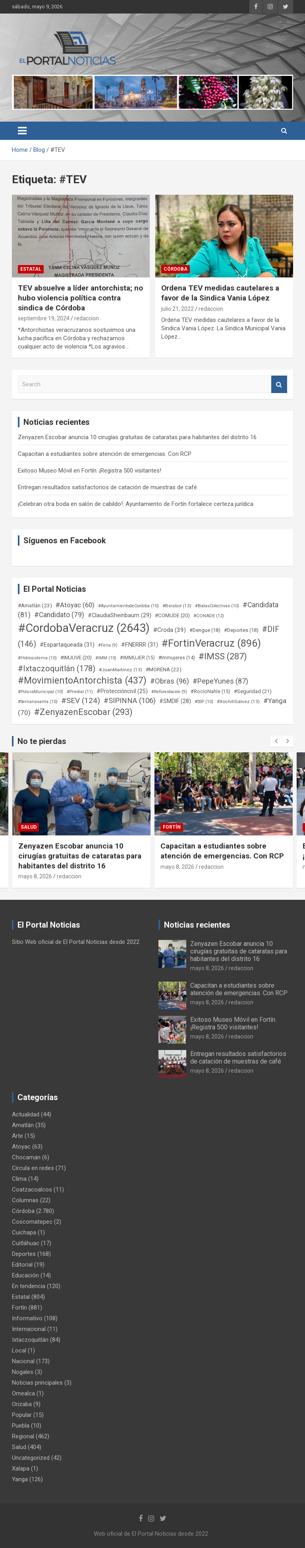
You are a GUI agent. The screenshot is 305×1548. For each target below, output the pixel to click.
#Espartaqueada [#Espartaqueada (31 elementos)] (67, 644)
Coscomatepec (32, 1221)
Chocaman (26, 1157)
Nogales (22, 1372)
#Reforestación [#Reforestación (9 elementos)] (169, 691)
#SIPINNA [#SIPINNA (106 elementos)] (130, 700)
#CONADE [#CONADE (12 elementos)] (208, 615)
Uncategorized (31, 1457)
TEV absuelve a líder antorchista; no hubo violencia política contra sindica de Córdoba (80, 297)
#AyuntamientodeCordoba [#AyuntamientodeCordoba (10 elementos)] (128, 605)
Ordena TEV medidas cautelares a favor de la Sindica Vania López (220, 292)
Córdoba (175, 269)
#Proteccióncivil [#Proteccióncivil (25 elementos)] (122, 691)
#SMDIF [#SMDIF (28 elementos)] (175, 701)
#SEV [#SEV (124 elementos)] (80, 700)
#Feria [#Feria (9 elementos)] (108, 645)
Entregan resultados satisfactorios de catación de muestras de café (107, 487)
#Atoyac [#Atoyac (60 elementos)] (75, 605)
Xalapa (20, 1468)
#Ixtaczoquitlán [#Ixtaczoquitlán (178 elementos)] (56, 668)
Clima (19, 1178)
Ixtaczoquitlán (30, 1339)
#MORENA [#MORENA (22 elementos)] (163, 669)
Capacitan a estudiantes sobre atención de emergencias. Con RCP (104, 453)
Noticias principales (37, 1382)
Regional (23, 1436)
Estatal (30, 269)
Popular (22, 1414)
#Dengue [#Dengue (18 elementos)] (204, 630)
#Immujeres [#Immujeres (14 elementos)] (176, 658)
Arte (17, 1135)
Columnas (25, 1200)
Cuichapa (24, 1232)
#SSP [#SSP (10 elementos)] (204, 701)
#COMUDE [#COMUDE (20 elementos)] (172, 615)
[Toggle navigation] (22, 131)
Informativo (27, 1318)
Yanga (20, 1479)
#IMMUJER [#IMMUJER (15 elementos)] (137, 658)
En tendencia (28, 1286)
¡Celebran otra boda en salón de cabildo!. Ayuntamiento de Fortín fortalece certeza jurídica (135, 504)
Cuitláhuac (25, 1243)
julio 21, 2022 (177, 309)
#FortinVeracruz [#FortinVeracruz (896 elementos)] (211, 643)
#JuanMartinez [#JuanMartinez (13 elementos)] (120, 669)
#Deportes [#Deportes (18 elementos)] (241, 630)
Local (19, 1350)
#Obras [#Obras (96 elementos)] (169, 681)
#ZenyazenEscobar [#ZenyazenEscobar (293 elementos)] (83, 712)
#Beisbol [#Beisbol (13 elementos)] (176, 605)
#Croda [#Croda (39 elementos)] (169, 630)
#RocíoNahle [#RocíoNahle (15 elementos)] (210, 691)
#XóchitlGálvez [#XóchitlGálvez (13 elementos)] (238, 701)
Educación (25, 1275)
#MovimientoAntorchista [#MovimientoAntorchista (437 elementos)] (82, 680)
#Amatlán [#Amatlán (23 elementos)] (35, 605)
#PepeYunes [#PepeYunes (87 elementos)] (220, 681)
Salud (29, 827)
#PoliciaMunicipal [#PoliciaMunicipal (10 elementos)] (40, 691)
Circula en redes (33, 1168)
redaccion (86, 318)
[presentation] (276, 741)
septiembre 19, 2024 (43, 318)
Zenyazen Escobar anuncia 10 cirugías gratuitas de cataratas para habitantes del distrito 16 (137, 437)
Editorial (22, 1264)
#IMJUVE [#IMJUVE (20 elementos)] (76, 658)
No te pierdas (41, 741)
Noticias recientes (197, 925)
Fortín (172, 827)
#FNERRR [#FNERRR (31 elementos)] (139, 644)
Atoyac (21, 1146)
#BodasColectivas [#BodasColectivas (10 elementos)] (217, 605)
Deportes (24, 1253)
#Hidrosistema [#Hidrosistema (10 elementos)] (37, 658)
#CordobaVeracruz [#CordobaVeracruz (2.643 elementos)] (84, 628)
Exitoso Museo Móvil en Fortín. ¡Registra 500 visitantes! (89, 470)
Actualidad (25, 1114)
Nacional (23, 1361)
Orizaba (22, 1404)
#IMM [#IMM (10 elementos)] (105, 658)
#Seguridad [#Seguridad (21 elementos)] (253, 691)
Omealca (23, 1393)
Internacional (29, 1329)
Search (279, 384)
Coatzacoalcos (32, 1189)
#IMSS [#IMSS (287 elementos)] (223, 656)
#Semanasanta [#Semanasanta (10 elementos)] (38, 701)
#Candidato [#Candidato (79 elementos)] (59, 615)
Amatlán (23, 1125)
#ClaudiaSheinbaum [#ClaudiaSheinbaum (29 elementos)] (119, 615)
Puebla (20, 1425)
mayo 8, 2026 (35, 876)
